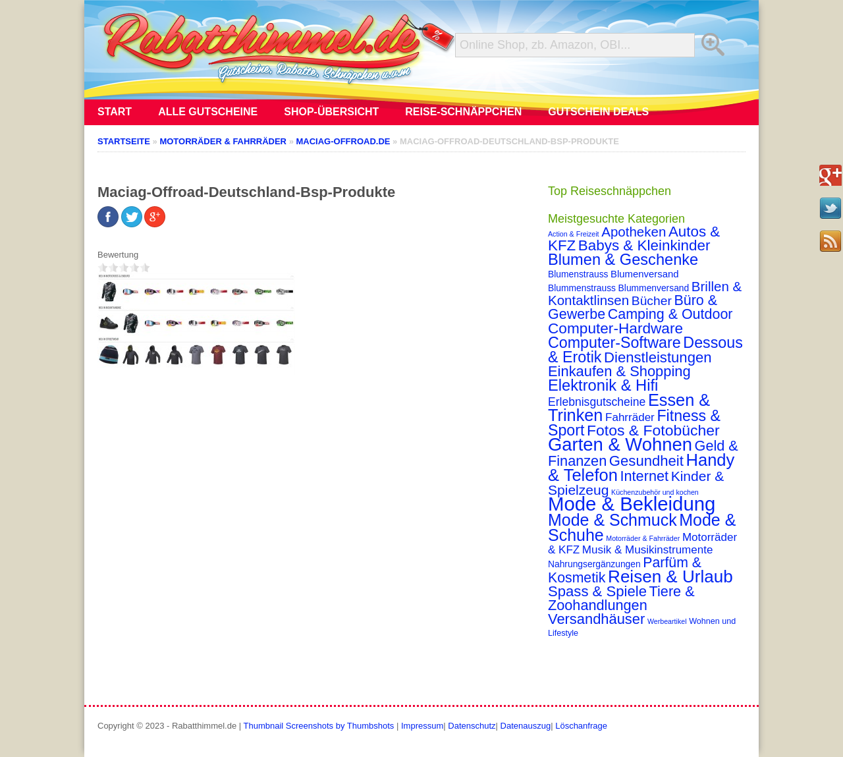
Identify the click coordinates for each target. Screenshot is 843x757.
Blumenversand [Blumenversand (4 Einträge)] (644, 274)
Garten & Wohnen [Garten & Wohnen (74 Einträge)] (620, 444)
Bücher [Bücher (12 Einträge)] (652, 301)
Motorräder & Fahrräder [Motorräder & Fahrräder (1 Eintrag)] (643, 538)
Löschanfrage (581, 726)
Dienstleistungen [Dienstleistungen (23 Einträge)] (657, 357)
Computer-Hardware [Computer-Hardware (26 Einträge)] (615, 328)
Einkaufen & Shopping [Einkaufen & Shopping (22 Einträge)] (619, 371)
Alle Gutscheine (208, 111)
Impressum (422, 726)
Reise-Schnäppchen (463, 111)
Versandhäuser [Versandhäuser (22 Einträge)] (596, 619)
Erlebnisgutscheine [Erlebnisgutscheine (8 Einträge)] (596, 401)
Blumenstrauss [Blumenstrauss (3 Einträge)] (578, 274)
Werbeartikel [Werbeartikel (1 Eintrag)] (667, 621)
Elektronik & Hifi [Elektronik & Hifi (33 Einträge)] (603, 385)
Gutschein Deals (598, 111)
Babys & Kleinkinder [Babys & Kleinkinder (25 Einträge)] (644, 245)
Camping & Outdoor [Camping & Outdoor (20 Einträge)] (670, 314)
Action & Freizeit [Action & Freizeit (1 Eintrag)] (573, 234)
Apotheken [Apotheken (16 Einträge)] (633, 231)
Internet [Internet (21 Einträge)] (644, 476)
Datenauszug (526, 726)
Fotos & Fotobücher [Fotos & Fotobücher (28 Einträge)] (653, 430)
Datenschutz (471, 726)
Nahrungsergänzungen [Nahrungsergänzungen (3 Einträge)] (594, 564)
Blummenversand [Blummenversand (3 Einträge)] (654, 288)
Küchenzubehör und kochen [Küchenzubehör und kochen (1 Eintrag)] (655, 492)
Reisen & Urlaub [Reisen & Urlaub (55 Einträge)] (670, 576)
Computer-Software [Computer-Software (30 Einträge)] (614, 342)
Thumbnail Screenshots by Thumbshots (319, 726)
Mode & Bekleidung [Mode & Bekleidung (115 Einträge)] (631, 504)
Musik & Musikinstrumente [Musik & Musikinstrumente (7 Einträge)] (647, 550)
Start (114, 111)
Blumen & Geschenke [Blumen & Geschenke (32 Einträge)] (623, 259)
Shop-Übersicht (331, 111)
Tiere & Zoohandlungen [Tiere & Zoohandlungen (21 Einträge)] (621, 598)
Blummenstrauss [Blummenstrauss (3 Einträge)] (582, 288)
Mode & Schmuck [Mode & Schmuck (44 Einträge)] (612, 520)
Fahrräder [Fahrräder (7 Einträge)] (630, 417)
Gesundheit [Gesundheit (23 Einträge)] (646, 461)
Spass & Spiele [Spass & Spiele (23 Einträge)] (597, 591)
